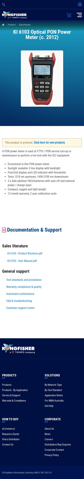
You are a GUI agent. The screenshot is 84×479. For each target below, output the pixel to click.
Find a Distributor (11, 439)
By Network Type (53, 384)
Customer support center (20, 308)
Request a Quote (10, 434)
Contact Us (7, 444)
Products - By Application (15, 390)
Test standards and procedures (23, 279)
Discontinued (24, 25)
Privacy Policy (52, 455)
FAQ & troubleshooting (19, 301)
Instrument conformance (20, 294)
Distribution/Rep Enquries (58, 444)
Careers (49, 439)
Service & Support (11, 395)
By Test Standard (53, 390)
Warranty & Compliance (14, 400)
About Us (49, 428)
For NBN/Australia (54, 400)
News (47, 434)
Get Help (49, 405)
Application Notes (54, 395)
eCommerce (8, 428)
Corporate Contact (54, 449)
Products (12, 25)
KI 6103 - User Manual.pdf (22, 261)
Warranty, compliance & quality (23, 287)
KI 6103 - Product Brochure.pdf (24, 253)
